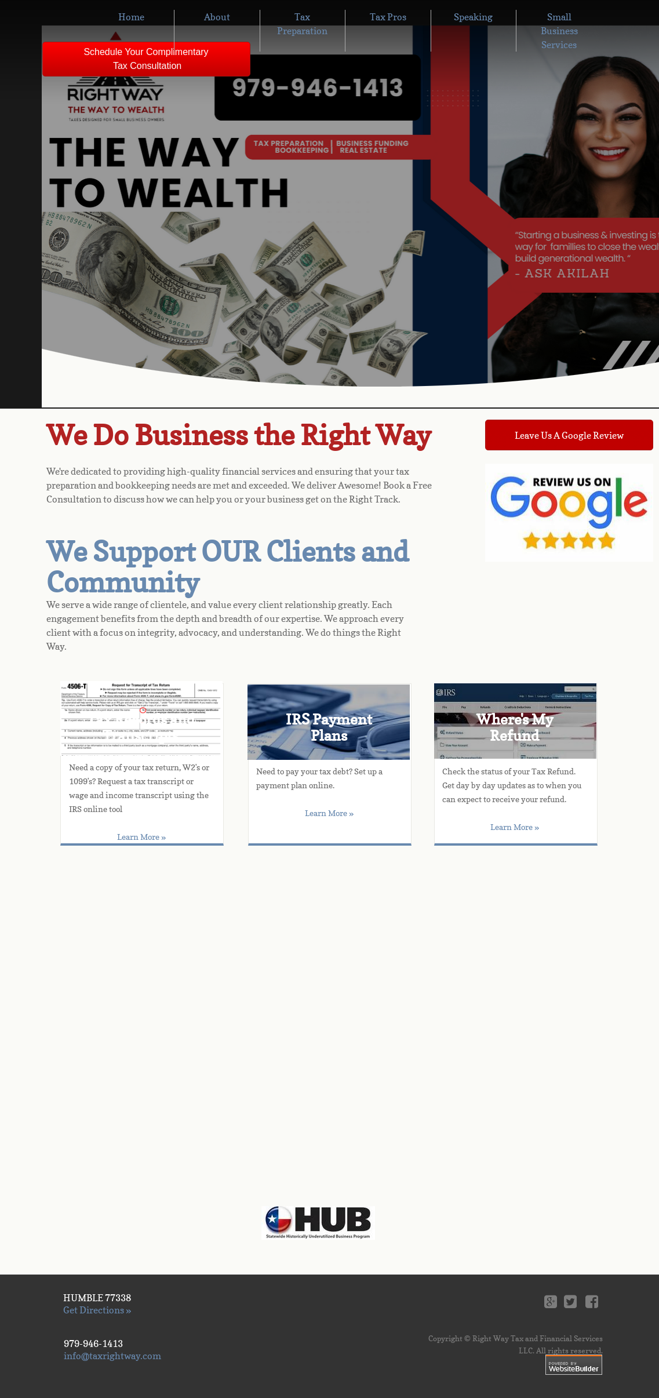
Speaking (473, 17)
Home (131, 17)
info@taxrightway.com (112, 1355)
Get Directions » (97, 1310)
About (217, 17)
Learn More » (329, 813)
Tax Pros (388, 17)
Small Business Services (559, 30)
